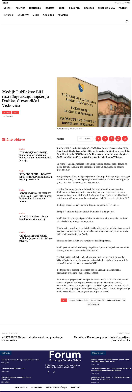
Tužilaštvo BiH (93, 305)
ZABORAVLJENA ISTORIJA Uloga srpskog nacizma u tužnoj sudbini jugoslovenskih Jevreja (35, 157)
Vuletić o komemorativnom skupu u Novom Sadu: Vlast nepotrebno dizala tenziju (110, 361)
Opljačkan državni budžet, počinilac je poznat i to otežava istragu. (36, 239)
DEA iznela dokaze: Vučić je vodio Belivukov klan (20, 361)
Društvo (6, 113)
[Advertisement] (66, 49)
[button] (127, 21)
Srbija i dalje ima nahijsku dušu (13, 369)
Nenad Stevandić (97, 301)
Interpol (72, 301)
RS (124, 301)
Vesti (15, 113)
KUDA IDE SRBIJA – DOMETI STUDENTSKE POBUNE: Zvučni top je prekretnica (35, 178)
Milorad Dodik (82, 301)
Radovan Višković (113, 301)
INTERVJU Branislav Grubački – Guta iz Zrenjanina (20, 378)
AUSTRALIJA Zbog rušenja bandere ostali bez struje (33, 218)
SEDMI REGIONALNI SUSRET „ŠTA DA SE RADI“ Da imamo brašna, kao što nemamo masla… (35, 198)
